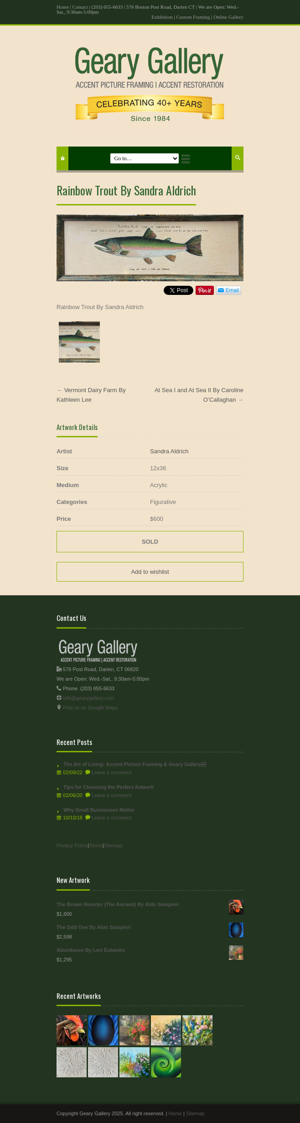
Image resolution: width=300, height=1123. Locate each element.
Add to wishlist (150, 571)
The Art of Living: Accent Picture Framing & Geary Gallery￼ (134, 764)
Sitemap (113, 845)
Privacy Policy (72, 845)
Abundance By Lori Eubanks (150, 950)
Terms (96, 845)
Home (63, 7)
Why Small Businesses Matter (98, 810)
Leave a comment (111, 772)
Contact (80, 7)
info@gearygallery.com (88, 698)
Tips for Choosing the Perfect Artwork (108, 787)
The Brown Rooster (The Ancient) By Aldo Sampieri (150, 904)
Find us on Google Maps (90, 707)
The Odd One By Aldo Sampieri (150, 927)
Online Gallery (228, 17)
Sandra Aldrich (169, 451)
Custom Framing (193, 17)
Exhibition (161, 17)
